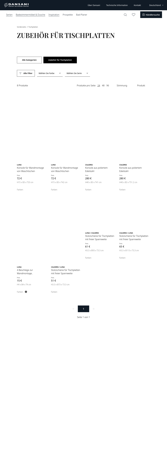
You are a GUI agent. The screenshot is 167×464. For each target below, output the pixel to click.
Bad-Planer (81, 14)
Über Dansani (94, 5)
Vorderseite (21, 27)
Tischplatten (33, 27)
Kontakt (137, 5)
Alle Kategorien (29, 60)
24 (99, 85)
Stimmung (122, 85)
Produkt (141, 85)
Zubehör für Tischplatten (60, 60)
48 (103, 85)
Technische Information (117, 5)
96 (107, 85)
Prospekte (68, 14)
